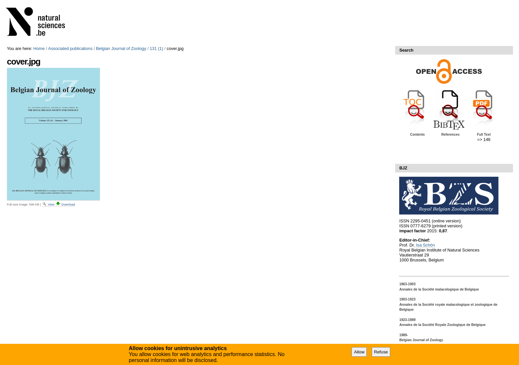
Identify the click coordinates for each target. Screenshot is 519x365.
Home (39, 48)
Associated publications (70, 48)
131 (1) (156, 48)
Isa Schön (425, 245)
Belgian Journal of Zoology (121, 48)
